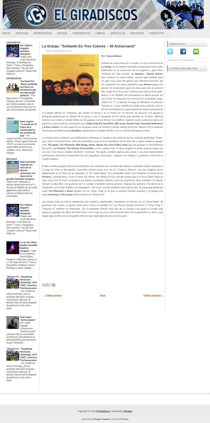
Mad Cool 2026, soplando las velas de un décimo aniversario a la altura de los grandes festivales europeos (21, 170)
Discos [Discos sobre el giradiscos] (62, 33)
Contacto (156, 33)
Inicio (6, 33)
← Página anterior (52, 295)
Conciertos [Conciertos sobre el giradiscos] (81, 33)
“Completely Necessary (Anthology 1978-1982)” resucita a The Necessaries (28, 282)
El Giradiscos (103, 411)
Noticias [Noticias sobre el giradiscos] (22, 33)
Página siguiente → (153, 295)
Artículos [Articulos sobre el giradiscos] (118, 33)
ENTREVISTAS (13, 78)
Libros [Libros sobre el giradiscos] (100, 33)
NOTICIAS (11, 159)
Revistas (137, 33)
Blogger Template (102, 419)
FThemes (124, 419)
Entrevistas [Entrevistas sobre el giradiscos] (43, 33)
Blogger (128, 411)
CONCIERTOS (13, 42)
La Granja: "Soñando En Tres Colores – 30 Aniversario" (89, 46)
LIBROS (10, 118)
